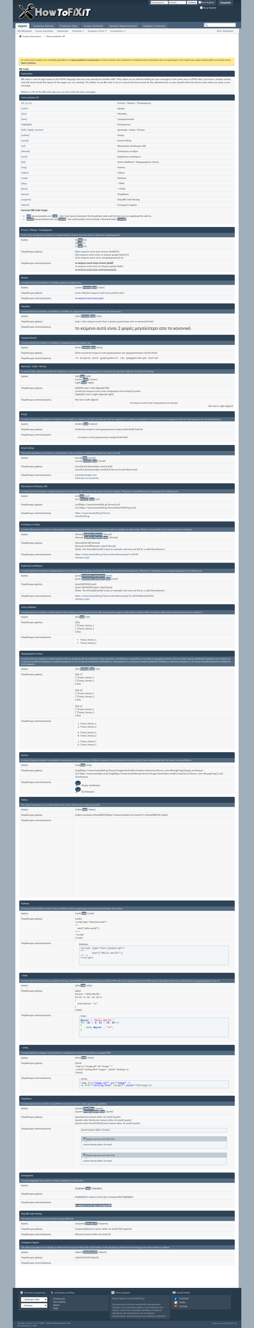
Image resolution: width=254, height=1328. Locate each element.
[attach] (25, 204)
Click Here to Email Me (87, 478)
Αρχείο (56, 1305)
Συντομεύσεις (116, 31)
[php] (24, 183)
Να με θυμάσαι (206, 2)
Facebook (183, 1298)
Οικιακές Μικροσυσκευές (123, 25)
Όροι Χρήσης (59, 1301)
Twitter (182, 1302)
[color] (24, 108)
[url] (23, 145)
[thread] (25, 151)
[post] (24, 156)
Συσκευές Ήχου (69, 25)
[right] (30, 129)
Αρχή (55, 1308)
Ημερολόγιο (62, 31)
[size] (24, 113)
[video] (25, 172)
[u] (30, 102)
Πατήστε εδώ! (82, 557)
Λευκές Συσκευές (93, 25)
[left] (23, 129)
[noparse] (26, 199)
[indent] (25, 135)
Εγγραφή (225, 2)
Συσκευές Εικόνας (43, 25)
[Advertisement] (186, 12)
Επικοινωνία (59, 1298)
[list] (23, 161)
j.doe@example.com (86, 474)
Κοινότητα (77, 31)
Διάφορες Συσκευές (154, 25)
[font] (24, 119)
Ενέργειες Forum (96, 31)
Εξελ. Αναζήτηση (225, 31)
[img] (24, 167)
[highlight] (26, 124)
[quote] (25, 194)
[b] (22, 102)
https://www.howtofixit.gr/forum (92, 513)
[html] (24, 188)
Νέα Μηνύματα (24, 31)
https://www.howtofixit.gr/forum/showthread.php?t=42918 (106, 554)
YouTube (183, 1306)
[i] (26, 102)
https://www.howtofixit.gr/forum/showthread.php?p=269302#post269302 (114, 595)
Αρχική (22, 25)
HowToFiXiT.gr (82, 516)
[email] (25, 140)
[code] (24, 178)
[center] (39, 129)
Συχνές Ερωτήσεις (44, 31)
